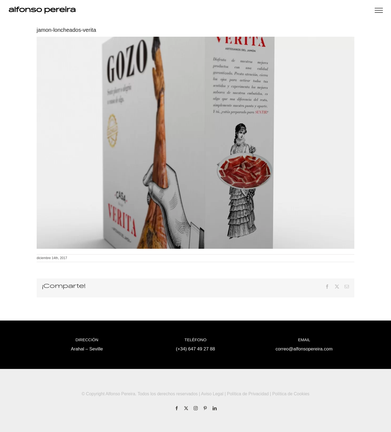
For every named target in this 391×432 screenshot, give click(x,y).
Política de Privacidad (248, 393)
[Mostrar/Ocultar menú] (378, 10)
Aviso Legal (212, 393)
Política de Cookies (291, 393)
